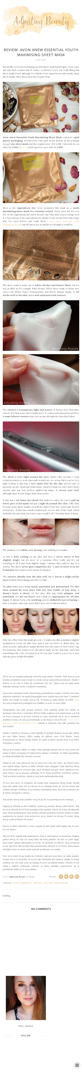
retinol (38, 883)
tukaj (76, 699)
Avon (16, 883)
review (48, 883)
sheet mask (61, 883)
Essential (26, 883)
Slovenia (23, 147)
